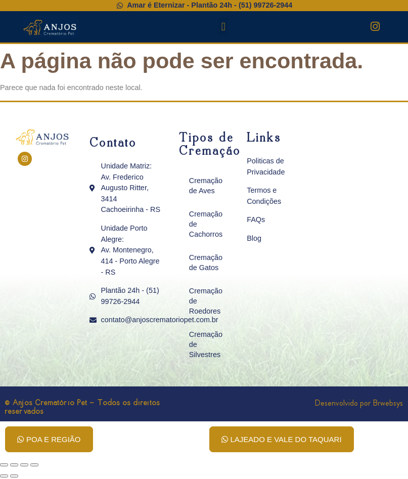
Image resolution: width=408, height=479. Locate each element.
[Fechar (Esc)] (34, 464)
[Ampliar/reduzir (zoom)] (4, 464)
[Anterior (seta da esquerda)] (4, 475)
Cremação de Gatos (205, 262)
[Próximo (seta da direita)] (14, 475)
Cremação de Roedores (205, 301)
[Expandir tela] (14, 464)
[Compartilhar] (24, 464)
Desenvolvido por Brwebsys (358, 403)
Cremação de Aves (205, 186)
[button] (223, 26)
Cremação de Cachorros (205, 224)
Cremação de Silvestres (205, 344)
